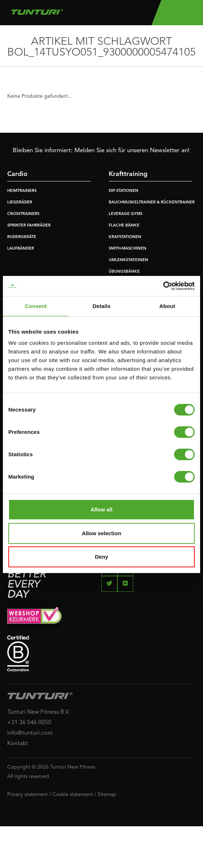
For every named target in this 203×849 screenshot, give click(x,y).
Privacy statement (27, 794)
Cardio (17, 174)
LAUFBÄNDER (20, 249)
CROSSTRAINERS (23, 214)
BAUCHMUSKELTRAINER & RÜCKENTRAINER (152, 202)
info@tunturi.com (30, 733)
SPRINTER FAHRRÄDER (29, 226)
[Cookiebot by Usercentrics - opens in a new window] (163, 286)
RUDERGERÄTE (21, 237)
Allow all (102, 509)
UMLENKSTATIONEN (128, 260)
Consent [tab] (36, 306)
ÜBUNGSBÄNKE (124, 272)
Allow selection (101, 533)
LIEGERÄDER (19, 202)
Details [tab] (101, 306)
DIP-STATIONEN (123, 191)
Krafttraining (128, 174)
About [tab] (167, 306)
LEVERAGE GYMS (125, 214)
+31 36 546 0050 (29, 723)
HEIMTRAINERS (21, 191)
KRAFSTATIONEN (125, 237)
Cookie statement (72, 794)
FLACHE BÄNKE (124, 226)
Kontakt (17, 744)
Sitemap (107, 794)
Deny (101, 557)
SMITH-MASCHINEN (127, 249)
